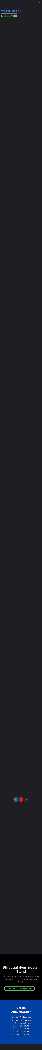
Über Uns (21, 1033)
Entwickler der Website (21, 1036)
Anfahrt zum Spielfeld (21, 1003)
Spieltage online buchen (21, 999)
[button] (38, 3)
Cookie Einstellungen (21, 973)
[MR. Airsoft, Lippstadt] (21, 924)
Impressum (21, 965)
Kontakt (21, 1040)
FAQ (21, 1006)
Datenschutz (21, 969)
